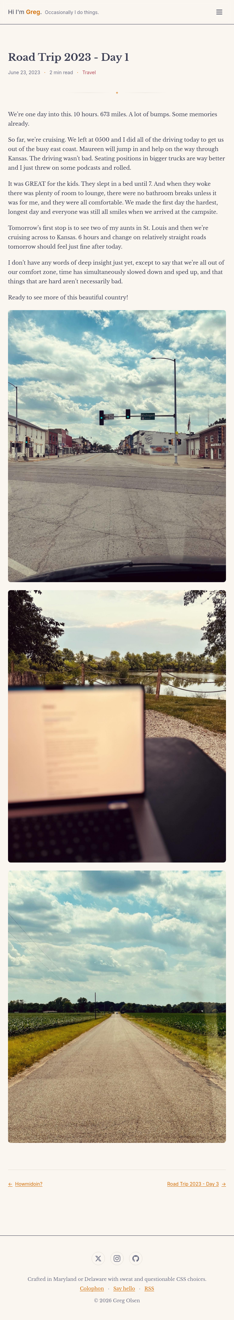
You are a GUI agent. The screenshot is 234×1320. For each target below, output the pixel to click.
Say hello (124, 1289)
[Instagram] (117, 1258)
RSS (149, 1289)
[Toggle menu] (219, 12)
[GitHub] (135, 1258)
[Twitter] (98, 1258)
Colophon (92, 1289)
